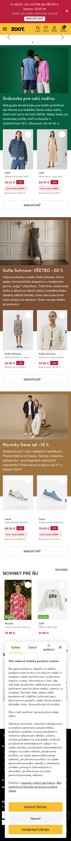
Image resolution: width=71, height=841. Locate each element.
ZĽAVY (63, 650)
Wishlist (46, 29)
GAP (7, 173)
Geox (8, 519)
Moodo (9, 623)
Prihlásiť (54, 29)
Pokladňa (63, 28)
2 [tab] (38, 42)
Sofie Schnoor (13, 354)
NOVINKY (61, 569)
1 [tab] (33, 42)
